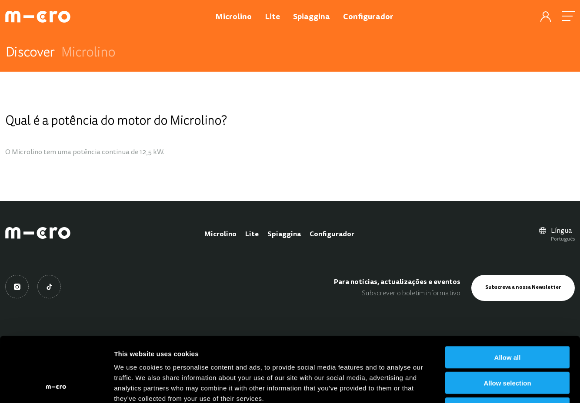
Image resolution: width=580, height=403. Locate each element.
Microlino (220, 234)
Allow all (507, 296)
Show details (456, 386)
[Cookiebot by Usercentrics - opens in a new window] (56, 386)
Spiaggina (284, 234)
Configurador (332, 234)
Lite (252, 234)
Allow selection (507, 322)
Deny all (507, 347)
